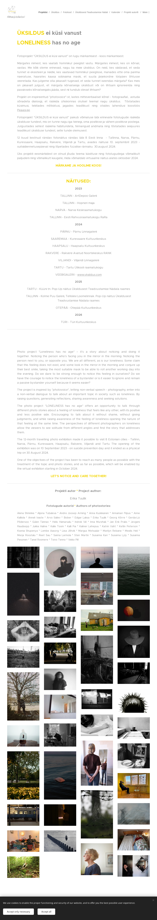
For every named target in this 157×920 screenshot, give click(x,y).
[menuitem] (45, 12)
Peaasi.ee (23, 110)
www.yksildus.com (89, 274)
